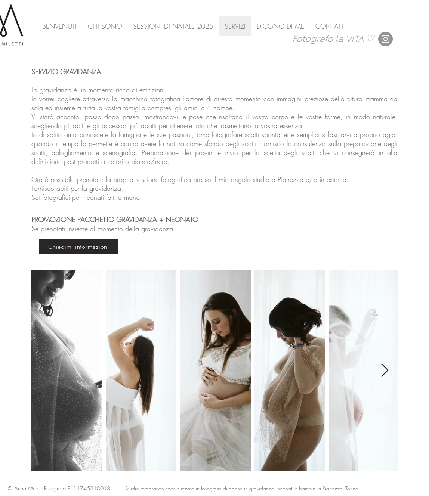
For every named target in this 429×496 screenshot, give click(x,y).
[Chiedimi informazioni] (78, 246)
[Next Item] (384, 370)
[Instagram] (385, 39)
